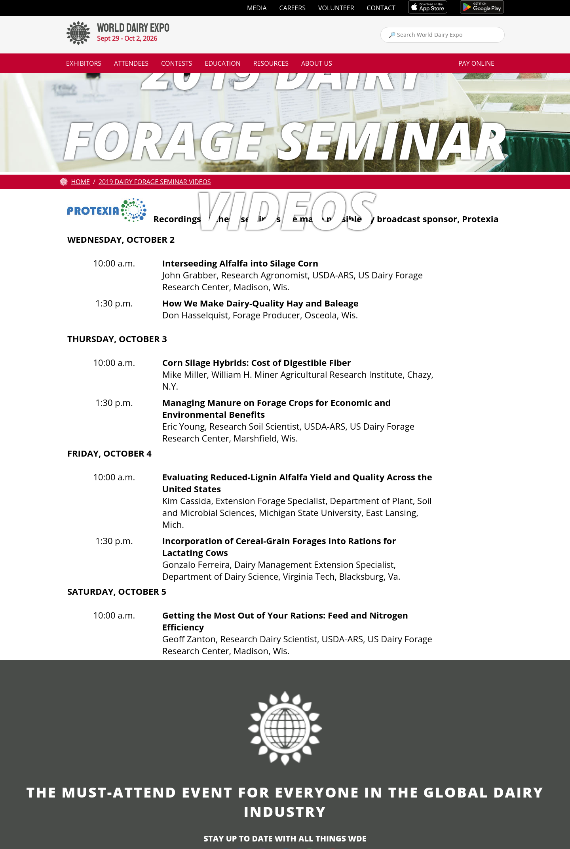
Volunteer (336, 8)
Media (256, 8)
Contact (381, 8)
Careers (292, 8)
